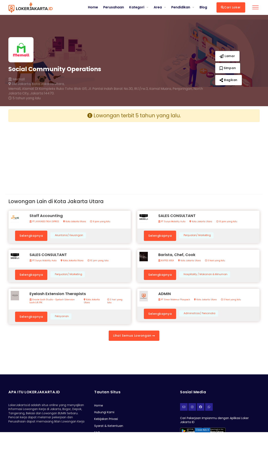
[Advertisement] (69, 154)
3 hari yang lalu (215, 260)
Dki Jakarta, (19, 84)
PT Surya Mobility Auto (171, 221)
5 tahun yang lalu (24, 98)
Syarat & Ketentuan (108, 426)
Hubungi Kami (104, 412)
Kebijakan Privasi (106, 419)
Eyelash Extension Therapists (58, 293)
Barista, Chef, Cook (176, 254)
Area (158, 7)
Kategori (136, 7)
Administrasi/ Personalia (199, 313)
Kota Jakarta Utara (74, 221)
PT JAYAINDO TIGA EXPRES (44, 221)
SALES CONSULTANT (177, 215)
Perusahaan (113, 7)
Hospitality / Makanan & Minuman (205, 274)
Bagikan (228, 80)
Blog (203, 7)
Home (93, 7)
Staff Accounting (46, 215)
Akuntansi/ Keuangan (69, 235)
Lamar (227, 56)
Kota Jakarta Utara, (48, 84)
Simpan (228, 68)
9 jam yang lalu (100, 221)
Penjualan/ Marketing (197, 235)
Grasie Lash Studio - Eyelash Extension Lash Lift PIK (52, 301)
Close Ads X (202, 429)
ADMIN (164, 293)
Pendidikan (180, 7)
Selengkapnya (31, 236)
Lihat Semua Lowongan (134, 335)
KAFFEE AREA (166, 260)
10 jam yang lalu (226, 221)
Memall (16, 79)
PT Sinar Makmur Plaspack (174, 299)
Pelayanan (62, 316)
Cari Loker (231, 7)
